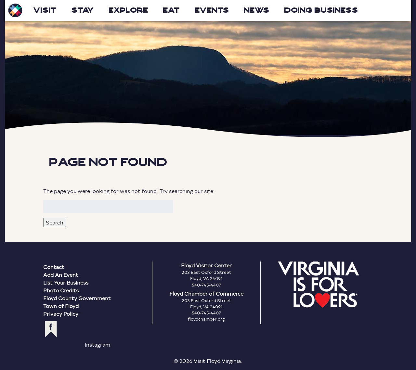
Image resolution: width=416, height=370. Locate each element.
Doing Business (321, 10)
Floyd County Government (77, 298)
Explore (128, 10)
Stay (82, 10)
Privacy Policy (60, 313)
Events (212, 10)
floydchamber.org (206, 319)
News (256, 10)
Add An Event (60, 274)
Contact (53, 267)
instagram (97, 344)
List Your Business (65, 282)
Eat (171, 10)
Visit (44, 10)
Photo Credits (61, 290)
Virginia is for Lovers (318, 285)
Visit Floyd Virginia (15, 10)
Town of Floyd (61, 306)
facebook (50, 329)
